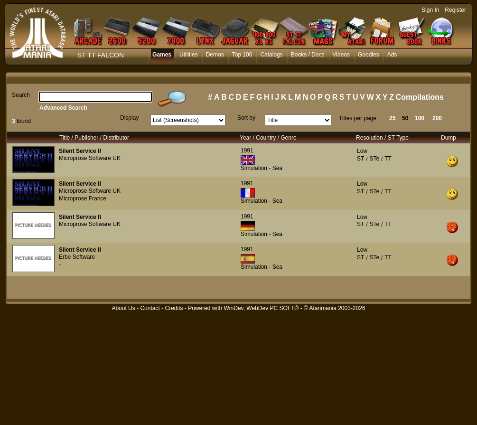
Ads (392, 54)
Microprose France (82, 198)
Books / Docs (308, 54)
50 (405, 118)
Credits (174, 308)
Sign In (430, 10)
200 (437, 118)
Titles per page (357, 118)
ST (360, 158)
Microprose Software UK (90, 158)
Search (21, 95)
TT (388, 158)
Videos (341, 54)
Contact (149, 308)
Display (129, 117)
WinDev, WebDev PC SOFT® (261, 308)
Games (161, 54)
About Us (123, 308)
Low (362, 151)
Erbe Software (77, 257)
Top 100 (242, 54)
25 (392, 118)
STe (374, 158)
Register (455, 10)
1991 (247, 150)
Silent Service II (80, 151)
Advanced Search (63, 107)
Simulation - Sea (261, 168)
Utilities (188, 54)
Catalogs (271, 54)
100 (419, 118)
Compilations (420, 97)
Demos (215, 54)
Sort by (246, 117)
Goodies (368, 54)
